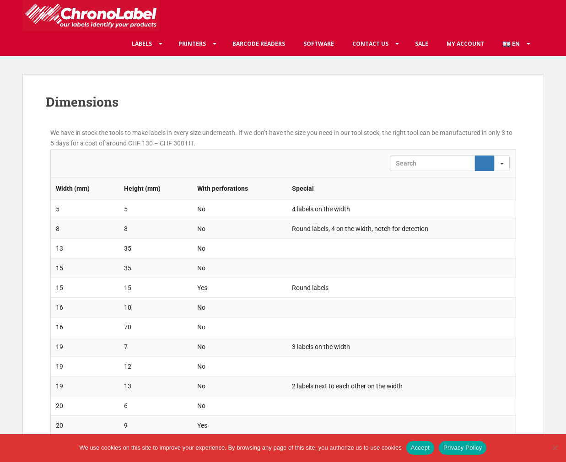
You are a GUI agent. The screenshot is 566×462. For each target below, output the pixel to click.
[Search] (484, 163)
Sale (421, 44)
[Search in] (502, 163)
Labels (142, 44)
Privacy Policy (462, 447)
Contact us (370, 44)
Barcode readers (258, 44)
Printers (192, 44)
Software (318, 44)
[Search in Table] (432, 163)
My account (466, 44)
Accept (420, 447)
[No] (554, 447)
